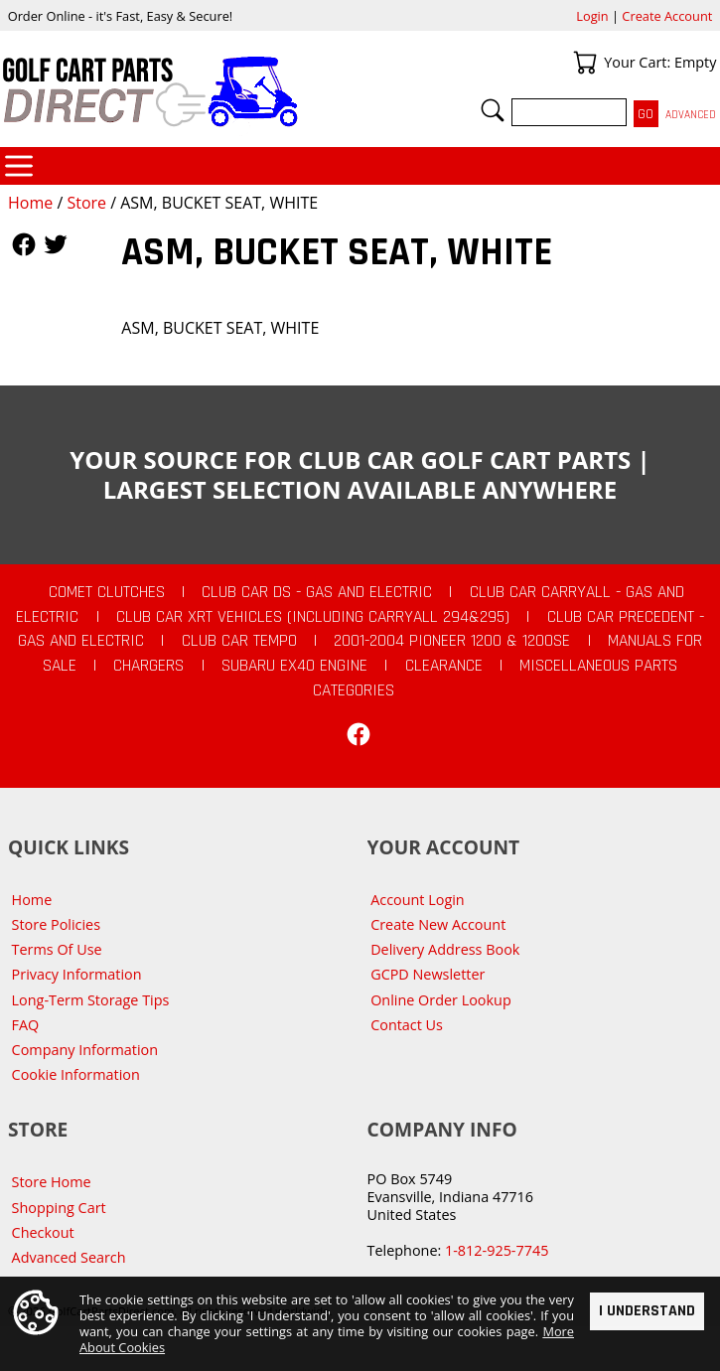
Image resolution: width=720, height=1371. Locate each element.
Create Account (667, 16)
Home (30, 203)
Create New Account (437, 924)
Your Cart (585, 62)
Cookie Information (76, 1074)
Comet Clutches (107, 592)
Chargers (148, 666)
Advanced (690, 114)
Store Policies (56, 924)
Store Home (51, 1181)
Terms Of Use (57, 949)
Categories (19, 166)
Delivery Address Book (444, 949)
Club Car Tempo (239, 641)
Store (86, 203)
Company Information (85, 1049)
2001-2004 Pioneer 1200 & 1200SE (452, 641)
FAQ (26, 1024)
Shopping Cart (59, 1207)
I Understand (647, 1312)
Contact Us (406, 1024)
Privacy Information (77, 974)
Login (592, 16)
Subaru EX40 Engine (294, 666)
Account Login (417, 899)
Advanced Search (69, 1257)
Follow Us (24, 244)
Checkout (43, 1232)
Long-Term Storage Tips (91, 999)
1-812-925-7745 (496, 1250)
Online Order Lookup (440, 999)
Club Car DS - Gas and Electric (317, 592)
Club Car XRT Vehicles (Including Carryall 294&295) (312, 617)
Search (492, 110)
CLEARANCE (444, 666)
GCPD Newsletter (427, 974)
